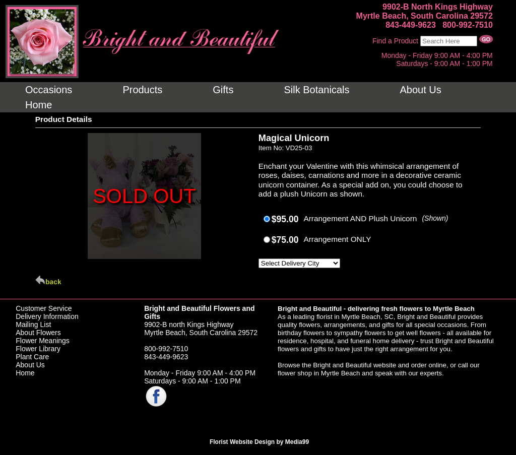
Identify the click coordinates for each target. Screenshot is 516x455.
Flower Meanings (43, 341)
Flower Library (38, 349)
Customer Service (44, 308)
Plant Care (32, 357)
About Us (30, 365)
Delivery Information (47, 316)
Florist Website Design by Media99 (259, 441)
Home (25, 373)
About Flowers (38, 333)
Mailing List (33, 324)
